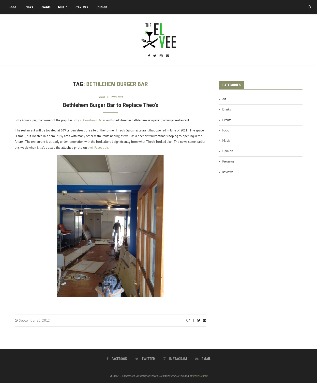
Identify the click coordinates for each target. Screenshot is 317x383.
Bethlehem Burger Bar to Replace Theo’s (110, 105)
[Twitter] (154, 56)
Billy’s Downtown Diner (89, 120)
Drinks (28, 7)
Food (12, 7)
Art (224, 99)
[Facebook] (149, 56)
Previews (81, 7)
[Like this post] (188, 320)
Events (46, 7)
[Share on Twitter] (198, 320)
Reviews (227, 172)
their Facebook (98, 148)
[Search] (309, 7)
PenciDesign (200, 376)
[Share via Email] (204, 320)
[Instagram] (161, 56)
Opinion (101, 7)
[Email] (167, 56)
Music (62, 7)
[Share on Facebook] (194, 320)
